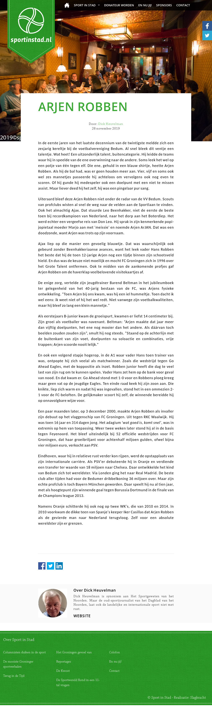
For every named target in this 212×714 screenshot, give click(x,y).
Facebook (42, 566)
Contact (183, 5)
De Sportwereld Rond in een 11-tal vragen (78, 682)
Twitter (50, 566)
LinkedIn (59, 566)
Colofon (114, 652)
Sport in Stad (85, 5)
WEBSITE (82, 615)
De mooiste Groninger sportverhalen (18, 664)
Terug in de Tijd (13, 676)
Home (66, 5)
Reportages (63, 662)
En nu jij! (145, 5)
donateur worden (119, 5)
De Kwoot (63, 671)
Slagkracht (198, 697)
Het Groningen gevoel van (74, 652)
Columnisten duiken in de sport (24, 652)
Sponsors (164, 5)
